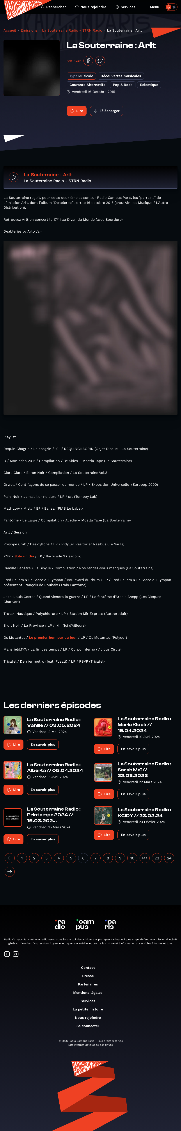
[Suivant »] (9, 872)
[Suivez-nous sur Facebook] (7, 954)
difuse (109, 1044)
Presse (90, 976)
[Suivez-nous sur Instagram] (15, 954)
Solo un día (24, 556)
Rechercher (53, 7)
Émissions (29, 30)
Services (125, 7)
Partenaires (90, 984)
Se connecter (90, 1026)
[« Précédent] (9, 858)
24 (169, 858)
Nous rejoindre (90, 7)
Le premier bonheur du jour (53, 637)
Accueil (10, 30)
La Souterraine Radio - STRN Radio (72, 30)
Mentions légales (90, 993)
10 (132, 858)
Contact (90, 968)
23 (156, 858)
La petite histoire (90, 1009)
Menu (152, 7)
